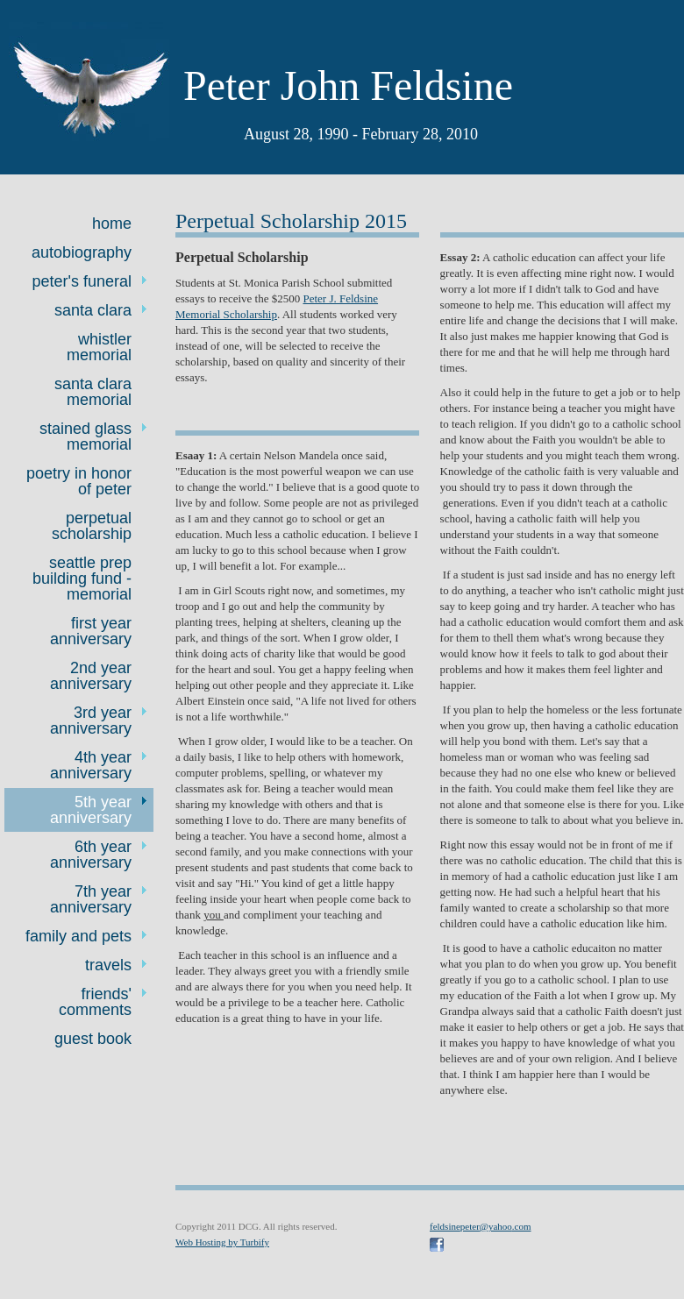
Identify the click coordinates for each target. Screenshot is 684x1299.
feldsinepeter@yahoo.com (480, 1226)
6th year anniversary (91, 854)
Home (112, 223)
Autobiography (82, 252)
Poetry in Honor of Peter (79, 481)
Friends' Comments (95, 1002)
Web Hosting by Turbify (222, 1242)
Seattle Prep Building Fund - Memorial (82, 578)
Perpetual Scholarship (92, 526)
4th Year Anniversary (91, 765)
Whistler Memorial (99, 347)
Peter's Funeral (82, 281)
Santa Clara (93, 310)
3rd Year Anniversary (91, 720)
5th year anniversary (91, 810)
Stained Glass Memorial (85, 436)
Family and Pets (78, 936)
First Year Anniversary (91, 631)
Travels (108, 965)
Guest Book (93, 1038)
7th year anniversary (91, 899)
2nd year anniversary (91, 675)
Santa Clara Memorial (93, 391)
